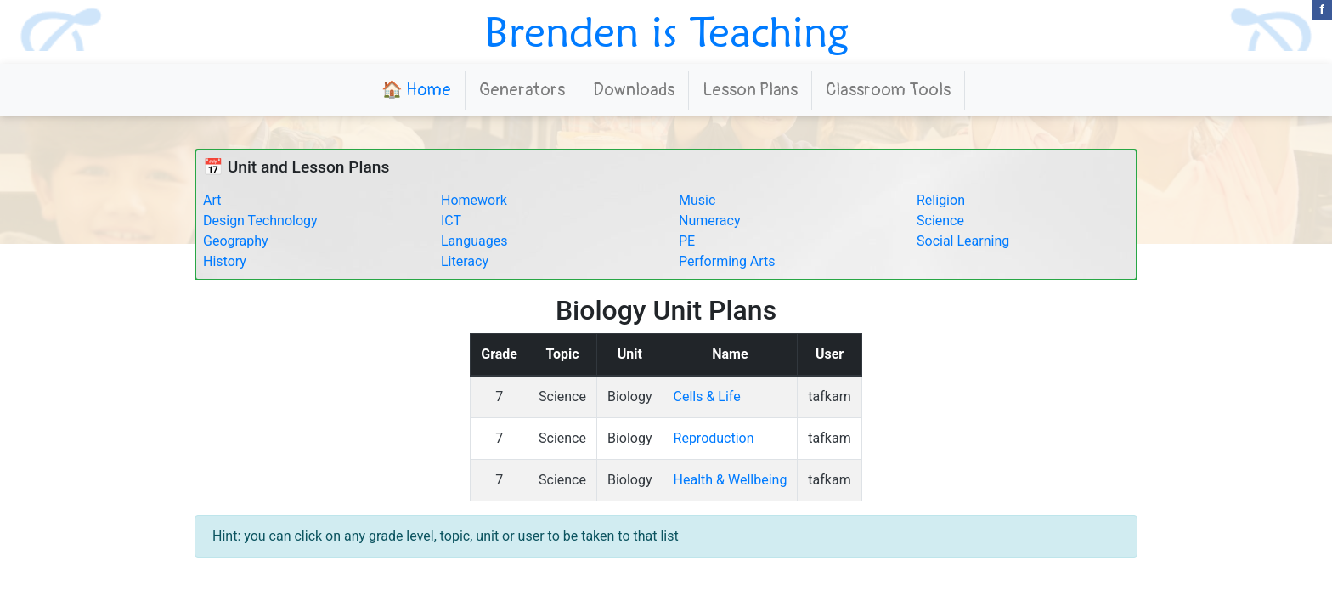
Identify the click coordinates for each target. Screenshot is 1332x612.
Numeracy (710, 220)
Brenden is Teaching (666, 31)
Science (940, 220)
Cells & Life (707, 396)
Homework (474, 200)
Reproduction (714, 438)
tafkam (829, 396)
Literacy (464, 261)
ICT (451, 220)
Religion (941, 200)
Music (697, 200)
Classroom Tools (888, 89)
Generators (522, 89)
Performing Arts (727, 261)
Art (212, 200)
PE (687, 241)
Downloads (633, 89)
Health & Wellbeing (730, 480)
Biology (629, 396)
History (224, 261)
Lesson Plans (750, 89)
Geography (235, 241)
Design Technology (260, 220)
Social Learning (963, 241)
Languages (474, 241)
